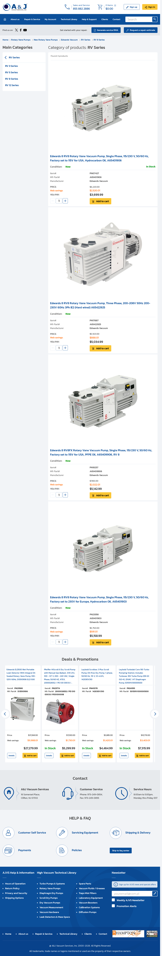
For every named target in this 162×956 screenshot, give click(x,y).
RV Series (86, 39)
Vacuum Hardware (49, 912)
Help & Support (89, 19)
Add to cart (102, 201)
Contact (116, 19)
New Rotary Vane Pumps (46, 39)
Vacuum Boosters (88, 902)
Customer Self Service (32, 832)
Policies (76, 850)
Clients (104, 19)
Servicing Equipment (84, 832)
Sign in (151, 7)
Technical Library (69, 19)
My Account (50, 19)
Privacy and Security (16, 893)
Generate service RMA (107, 30)
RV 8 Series (99, 39)
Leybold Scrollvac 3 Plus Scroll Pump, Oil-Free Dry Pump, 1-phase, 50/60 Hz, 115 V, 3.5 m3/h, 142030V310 (97, 674)
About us (15, 19)
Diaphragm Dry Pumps (51, 893)
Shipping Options (14, 898)
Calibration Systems (89, 907)
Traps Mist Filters (87, 893)
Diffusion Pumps (87, 912)
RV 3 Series (11, 66)
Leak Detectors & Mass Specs (55, 917)
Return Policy (12, 888)
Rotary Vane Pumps (21, 39)
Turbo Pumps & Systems (52, 883)
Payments (24, 850)
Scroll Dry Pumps (49, 898)
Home (5, 39)
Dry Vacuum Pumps (50, 902)
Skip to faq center (120, 850)
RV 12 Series (12, 85)
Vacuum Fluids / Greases (92, 888)
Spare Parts (85, 883)
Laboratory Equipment (91, 898)
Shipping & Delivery (137, 832)
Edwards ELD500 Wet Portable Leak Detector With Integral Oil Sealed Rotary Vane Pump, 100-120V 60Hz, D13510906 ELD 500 (21, 674)
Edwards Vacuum (69, 39)
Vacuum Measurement (51, 907)
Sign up (133, 7)
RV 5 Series (11, 72)
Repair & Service (32, 19)
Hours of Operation (15, 883)
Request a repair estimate (142, 30)
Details (12, 755)
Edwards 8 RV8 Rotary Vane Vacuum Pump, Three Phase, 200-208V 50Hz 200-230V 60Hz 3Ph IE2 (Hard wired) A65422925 (100, 305)
